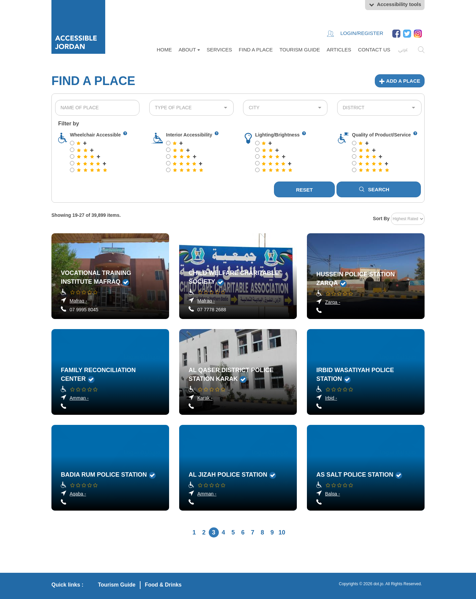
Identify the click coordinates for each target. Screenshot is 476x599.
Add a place (399, 81)
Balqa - (332, 493)
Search (374, 189)
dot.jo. (379, 584)
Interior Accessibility (189, 134)
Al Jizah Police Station (228, 474)
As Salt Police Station (354, 474)
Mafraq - (78, 301)
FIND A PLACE (256, 49)
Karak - (204, 398)
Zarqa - (332, 302)
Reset (304, 190)
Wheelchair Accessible (95, 134)
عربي (403, 49)
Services (219, 49)
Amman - (79, 398)
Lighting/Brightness (277, 134)
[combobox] (97, 108)
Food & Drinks (163, 585)
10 (281, 532)
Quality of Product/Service (381, 134)
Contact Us (374, 49)
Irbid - (331, 398)
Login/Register (355, 33)
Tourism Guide (299, 49)
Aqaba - (78, 493)
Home (164, 49)
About (189, 49)
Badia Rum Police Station (104, 474)
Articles (339, 49)
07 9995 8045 (84, 309)
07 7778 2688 (211, 309)
